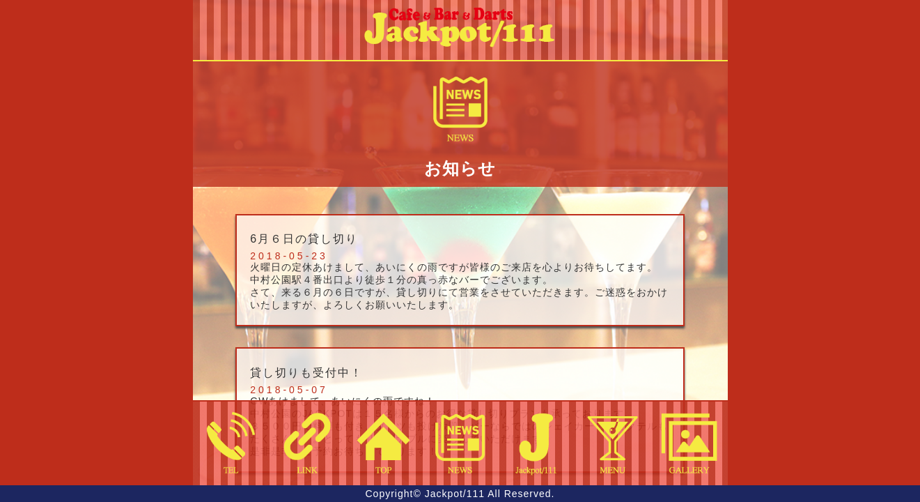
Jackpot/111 (455, 493)
